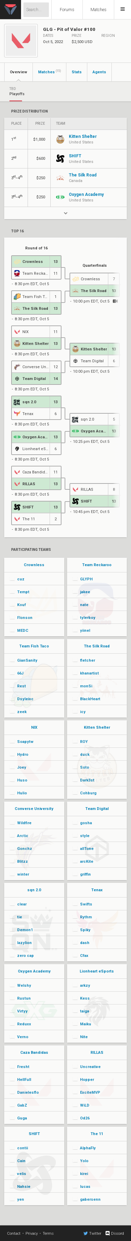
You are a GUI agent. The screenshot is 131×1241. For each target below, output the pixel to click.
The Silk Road (97, 646)
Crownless (34, 565)
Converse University (34, 808)
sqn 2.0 (34, 890)
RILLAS (96, 1052)
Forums (67, 9)
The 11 (96, 1134)
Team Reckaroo (96, 565)
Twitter (92, 1233)
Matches (98, 9)
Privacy (32, 1233)
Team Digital (97, 808)
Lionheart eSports (97, 971)
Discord (114, 1233)
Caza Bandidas (34, 1052)
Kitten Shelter (97, 727)
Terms (48, 1233)
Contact (14, 1233)
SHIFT (34, 1134)
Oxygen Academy (34, 971)
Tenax (97, 890)
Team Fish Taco (34, 646)
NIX (34, 727)
